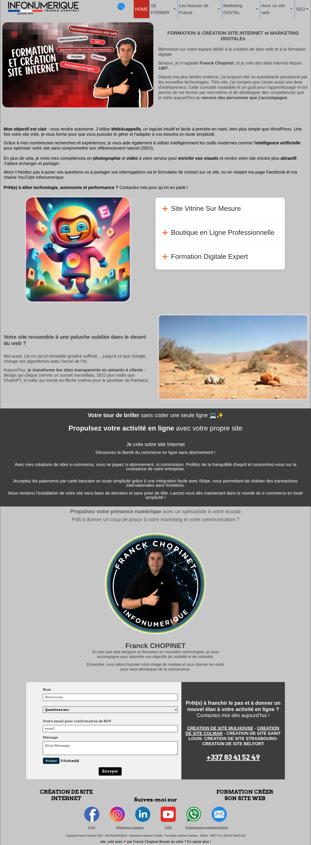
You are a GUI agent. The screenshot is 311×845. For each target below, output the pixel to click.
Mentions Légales (130, 827)
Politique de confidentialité (207, 827)
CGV (168, 827)
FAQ (91, 827)
